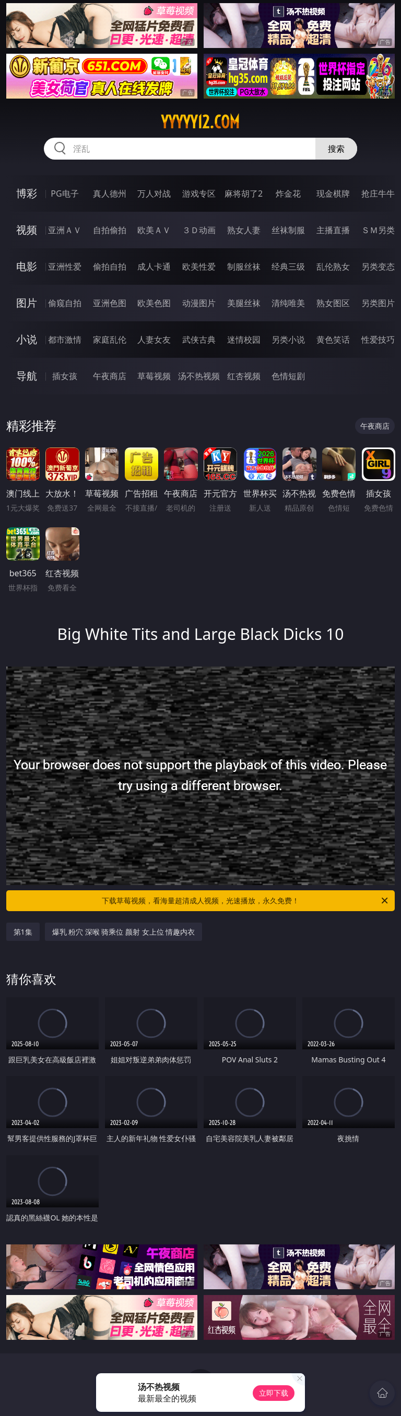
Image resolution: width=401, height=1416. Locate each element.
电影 (26, 266)
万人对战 (154, 193)
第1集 (23, 932)
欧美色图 (154, 303)
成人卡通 (154, 266)
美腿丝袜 (244, 303)
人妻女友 (154, 339)
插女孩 (64, 376)
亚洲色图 (109, 303)
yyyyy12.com (200, 122)
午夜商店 (109, 376)
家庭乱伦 (109, 339)
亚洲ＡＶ (64, 230)
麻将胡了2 (244, 193)
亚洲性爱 (64, 266)
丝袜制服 (288, 230)
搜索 (336, 148)
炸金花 (288, 193)
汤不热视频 (199, 376)
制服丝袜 (244, 266)
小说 (26, 339)
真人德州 (109, 193)
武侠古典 (199, 339)
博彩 (26, 193)
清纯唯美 (288, 303)
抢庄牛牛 (378, 193)
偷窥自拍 (64, 303)
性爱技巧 (378, 339)
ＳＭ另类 (378, 230)
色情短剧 (288, 376)
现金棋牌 (333, 193)
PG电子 (64, 193)
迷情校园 (244, 339)
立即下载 (273, 1393)
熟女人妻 (244, 230)
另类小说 (288, 339)
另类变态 (378, 266)
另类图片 (378, 303)
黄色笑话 (333, 339)
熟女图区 (333, 303)
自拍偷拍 (109, 230)
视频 (26, 230)
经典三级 (288, 266)
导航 (26, 376)
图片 (26, 303)
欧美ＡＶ (154, 230)
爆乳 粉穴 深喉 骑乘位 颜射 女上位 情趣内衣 (123, 932)
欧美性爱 (199, 266)
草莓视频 (154, 376)
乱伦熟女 (333, 266)
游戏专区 (199, 193)
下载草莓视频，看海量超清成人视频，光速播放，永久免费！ (246, 900)
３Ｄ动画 (199, 230)
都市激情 (64, 339)
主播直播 (333, 230)
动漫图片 (199, 303)
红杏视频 (244, 376)
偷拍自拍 (109, 266)
